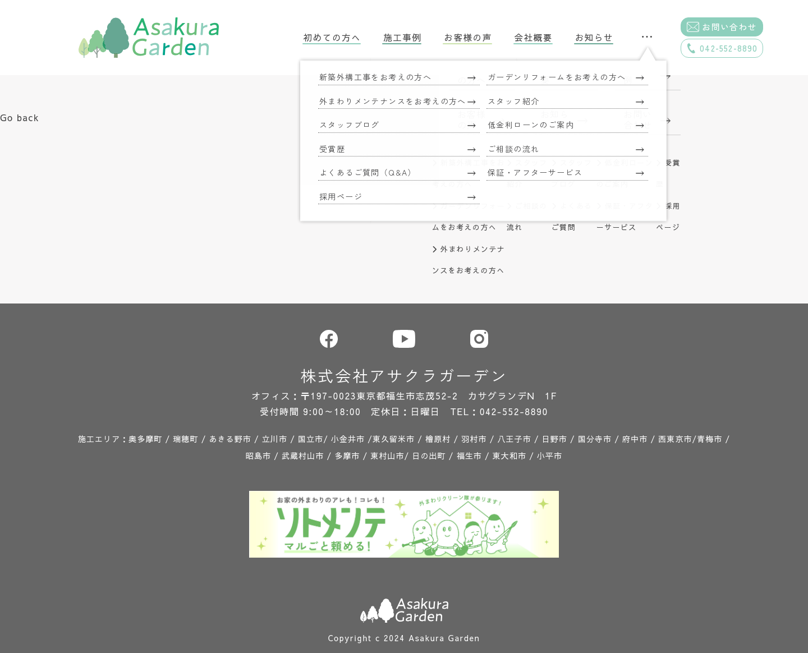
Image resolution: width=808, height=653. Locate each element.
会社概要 (534, 37)
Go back (19, 117)
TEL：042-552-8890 (499, 411)
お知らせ (594, 37)
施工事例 (402, 37)
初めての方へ (332, 37)
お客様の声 (468, 37)
